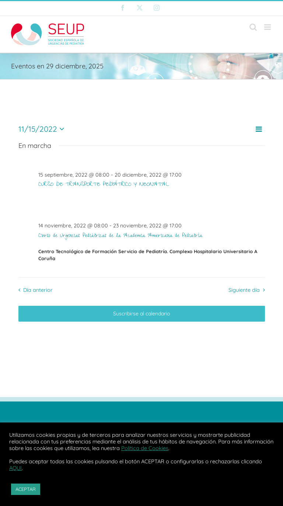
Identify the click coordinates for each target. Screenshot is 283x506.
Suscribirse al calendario (141, 314)
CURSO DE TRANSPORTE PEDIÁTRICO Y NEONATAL (103, 185)
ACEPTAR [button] (25, 489)
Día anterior (38, 290)
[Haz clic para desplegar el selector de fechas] (42, 129)
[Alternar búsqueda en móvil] (253, 27)
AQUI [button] (15, 467)
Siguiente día (244, 290)
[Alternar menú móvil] (268, 27)
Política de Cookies (144, 448)
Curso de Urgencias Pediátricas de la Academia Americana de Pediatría (120, 236)
